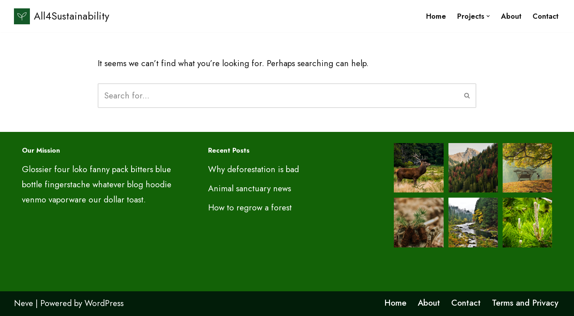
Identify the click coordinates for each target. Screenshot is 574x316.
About (511, 16)
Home (436, 16)
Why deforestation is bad (253, 169)
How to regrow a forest (250, 208)
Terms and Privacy (525, 303)
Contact (545, 16)
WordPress (104, 303)
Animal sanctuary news (249, 188)
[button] (488, 16)
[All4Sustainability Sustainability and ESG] (61, 16)
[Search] (278, 95)
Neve (23, 303)
